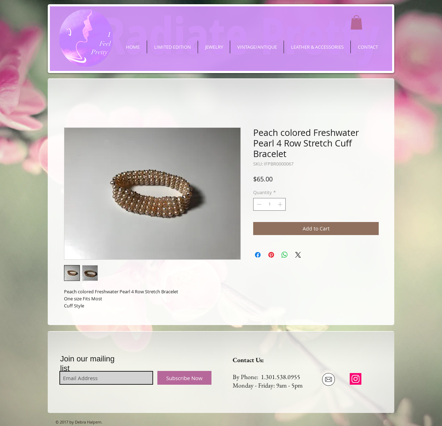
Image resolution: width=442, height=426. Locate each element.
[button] (356, 22)
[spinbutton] (270, 204)
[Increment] (281, 204)
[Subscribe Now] (184, 378)
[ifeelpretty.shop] (355, 379)
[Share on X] (298, 255)
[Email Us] (328, 379)
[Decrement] (258, 204)
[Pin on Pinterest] (271, 255)
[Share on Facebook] (258, 255)
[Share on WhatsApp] (284, 255)
